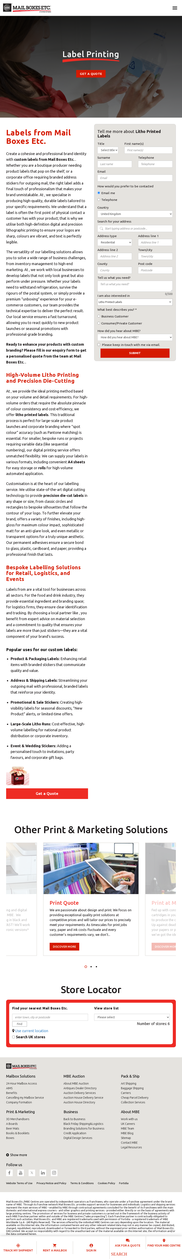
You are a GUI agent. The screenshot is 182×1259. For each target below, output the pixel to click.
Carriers (126, 1093)
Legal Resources (131, 1147)
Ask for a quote (127, 1245)
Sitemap (126, 1138)
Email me (108, 193)
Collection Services (133, 1102)
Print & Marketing (20, 1112)
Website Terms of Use (19, 1183)
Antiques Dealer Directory (80, 1088)
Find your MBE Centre (164, 1245)
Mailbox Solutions (20, 1076)
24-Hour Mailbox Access (21, 1083)
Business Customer (114, 316)
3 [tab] (96, 966)
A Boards (12, 1123)
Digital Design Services (78, 1138)
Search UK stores (30, 1037)
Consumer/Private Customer (121, 323)
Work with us (129, 1119)
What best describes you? (115, 309)
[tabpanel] (91, 899)
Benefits (11, 1093)
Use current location (31, 1031)
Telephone (109, 199)
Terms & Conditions (82, 1183)
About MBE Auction (76, 1083)
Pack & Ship (130, 1076)
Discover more (64, 946)
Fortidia (123, 1183)
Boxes (10, 1138)
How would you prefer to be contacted (125, 186)
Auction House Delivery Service (83, 1097)
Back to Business (74, 1119)
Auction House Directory (79, 1102)
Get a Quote (91, 73)
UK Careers (128, 1123)
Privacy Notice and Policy (51, 1183)
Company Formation (19, 1102)
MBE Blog (127, 1133)
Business (71, 1112)
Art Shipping (128, 1083)
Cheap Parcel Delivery (135, 1097)
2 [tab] (91, 966)
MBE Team (127, 1128)
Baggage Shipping (132, 1088)
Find (19, 1024)
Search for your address (114, 221)
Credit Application (75, 1133)
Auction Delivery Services (80, 1093)
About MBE (130, 1112)
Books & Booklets (17, 1133)
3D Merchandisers (17, 1119)
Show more (16, 1155)
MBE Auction (74, 1076)
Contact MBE (129, 1142)
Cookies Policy (106, 1183)
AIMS (9, 1088)
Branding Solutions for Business (84, 1128)
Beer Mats (12, 1128)
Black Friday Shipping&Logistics (83, 1123)
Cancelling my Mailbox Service (25, 1097)
